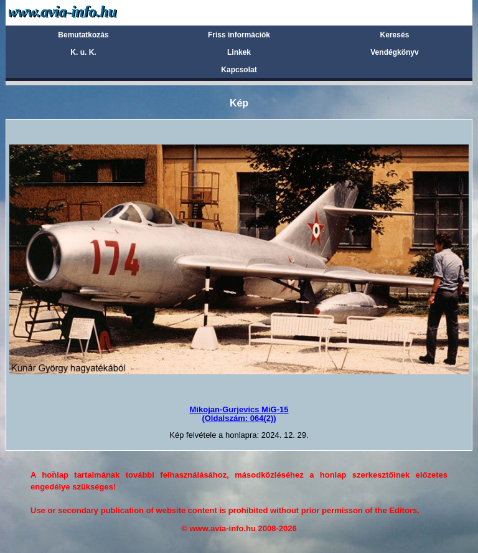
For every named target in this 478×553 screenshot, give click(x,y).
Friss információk (239, 35)
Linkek (239, 52)
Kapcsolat (238, 69)
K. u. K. (83, 52)
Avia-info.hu (84, 12)
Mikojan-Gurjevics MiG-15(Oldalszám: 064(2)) (239, 414)
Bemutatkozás (83, 35)
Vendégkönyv (394, 52)
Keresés (395, 35)
